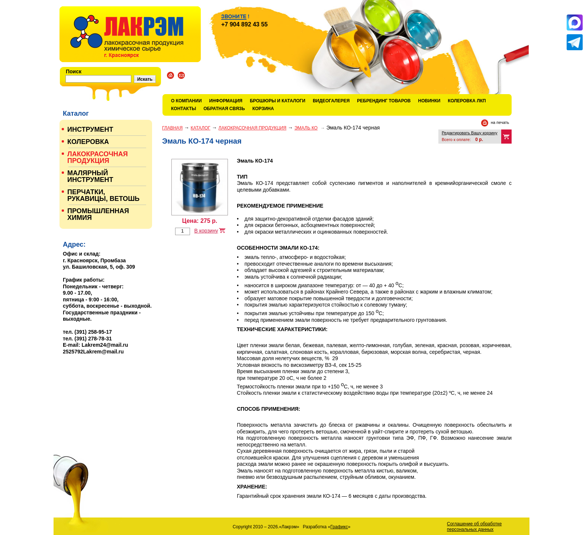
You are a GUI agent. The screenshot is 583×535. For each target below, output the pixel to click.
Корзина (263, 108)
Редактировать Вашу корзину (469, 133)
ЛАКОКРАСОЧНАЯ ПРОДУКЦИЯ (253, 128)
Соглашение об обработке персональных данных (474, 526)
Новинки (429, 100)
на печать (500, 122)
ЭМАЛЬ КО (306, 128)
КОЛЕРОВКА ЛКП (467, 100)
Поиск (73, 71)
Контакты (183, 108)
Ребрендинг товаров (383, 100)
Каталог (200, 128)
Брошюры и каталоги (277, 100)
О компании (186, 100)
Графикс (339, 526)
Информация (225, 100)
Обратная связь (224, 108)
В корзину (206, 231)
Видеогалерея (331, 100)
